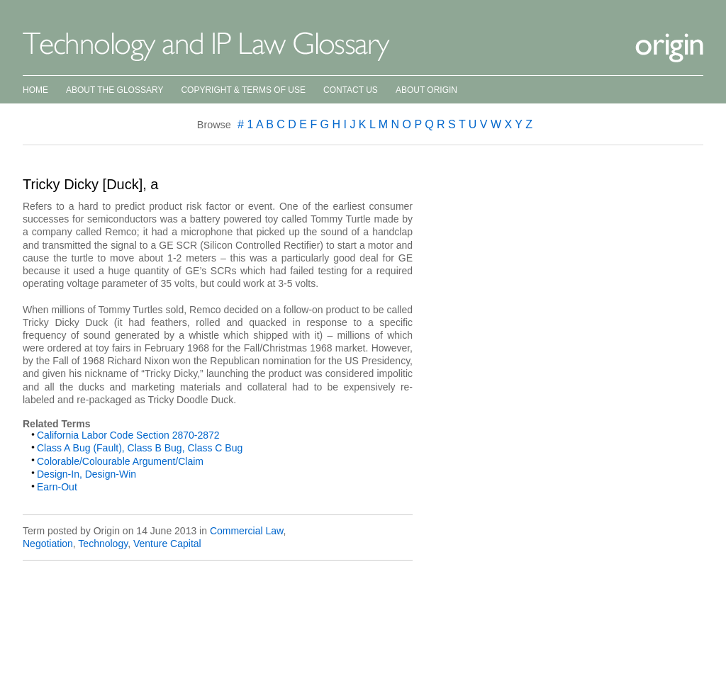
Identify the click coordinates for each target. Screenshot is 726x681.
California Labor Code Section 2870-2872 (128, 435)
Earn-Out (57, 487)
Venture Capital (167, 543)
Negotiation (48, 543)
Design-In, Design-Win (86, 474)
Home (35, 90)
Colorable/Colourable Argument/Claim (120, 461)
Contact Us (350, 90)
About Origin (426, 90)
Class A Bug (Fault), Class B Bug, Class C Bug (139, 448)
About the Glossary (114, 90)
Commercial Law (246, 530)
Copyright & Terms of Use (243, 90)
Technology (103, 543)
